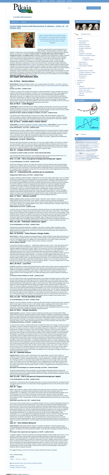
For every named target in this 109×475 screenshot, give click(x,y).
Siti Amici (69, 1)
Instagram (54, 450)
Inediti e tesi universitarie (85, 92)
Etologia (81, 50)
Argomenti (80, 38)
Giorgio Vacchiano (37, 463)
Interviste (81, 93)
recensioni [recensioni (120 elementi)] (93, 156)
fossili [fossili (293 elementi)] (95, 150)
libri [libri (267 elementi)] (81, 153)
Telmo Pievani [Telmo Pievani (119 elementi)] (94, 158)
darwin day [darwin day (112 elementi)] (78, 147)
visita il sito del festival (29, 450)
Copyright (52, 1)
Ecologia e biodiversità (85, 48)
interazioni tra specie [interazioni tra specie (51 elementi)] (93, 151)
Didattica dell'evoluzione (85, 74)
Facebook (48, 450)
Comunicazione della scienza (87, 88)
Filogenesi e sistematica (85, 53)
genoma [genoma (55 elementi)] (76, 151)
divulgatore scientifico (32, 124)
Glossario (83, 134)
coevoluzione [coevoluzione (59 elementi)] (88, 143)
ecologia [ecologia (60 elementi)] (91, 147)
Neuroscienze (82, 62)
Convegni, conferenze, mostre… (87, 72)
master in (43, 85)
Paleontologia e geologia (85, 65)
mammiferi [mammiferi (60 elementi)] (93, 153)
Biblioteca (81, 86)
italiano (45, 124)
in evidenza (80, 82)
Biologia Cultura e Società (17, 465)
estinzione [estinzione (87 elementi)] (96, 147)
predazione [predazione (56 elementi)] (84, 156)
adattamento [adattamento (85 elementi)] (78, 141)
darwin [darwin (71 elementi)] (96, 145)
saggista (41, 124)
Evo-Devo (81, 52)
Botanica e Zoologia (84, 46)
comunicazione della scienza (54, 85)
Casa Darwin (86, 58)
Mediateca (82, 95)
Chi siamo (44, 1)
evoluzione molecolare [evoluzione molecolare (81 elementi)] (86, 148)
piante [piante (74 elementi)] (79, 156)
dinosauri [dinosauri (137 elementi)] (86, 147)
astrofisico (22, 124)
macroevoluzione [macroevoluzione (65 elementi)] (87, 153)
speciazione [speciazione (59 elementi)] (77, 158)
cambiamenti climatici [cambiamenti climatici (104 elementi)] (90, 142)
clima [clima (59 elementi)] (84, 143)
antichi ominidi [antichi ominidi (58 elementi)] (86, 141)
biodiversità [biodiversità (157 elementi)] (79, 142)
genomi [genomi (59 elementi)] (80, 151)
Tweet (11, 459)
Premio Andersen (40, 126)
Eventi (78, 68)
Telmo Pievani (28, 463)
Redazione (23, 22)
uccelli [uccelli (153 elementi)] (89, 160)
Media (78, 84)
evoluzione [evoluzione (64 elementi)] (77, 148)
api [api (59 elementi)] (97, 141)
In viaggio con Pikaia (88, 59)
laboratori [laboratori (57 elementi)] (77, 153)
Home (38, 1)
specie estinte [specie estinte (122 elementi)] (85, 158)
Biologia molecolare (84, 44)
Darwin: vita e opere (84, 90)
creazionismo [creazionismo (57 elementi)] (91, 145)
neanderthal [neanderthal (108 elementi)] (90, 155)
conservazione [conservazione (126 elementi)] (84, 145)
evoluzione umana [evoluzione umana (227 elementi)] (83, 150)
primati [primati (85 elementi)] (88, 156)
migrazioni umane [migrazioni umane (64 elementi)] (79, 155)
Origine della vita (83, 64)
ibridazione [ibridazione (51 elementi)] (84, 151)
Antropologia (82, 42)
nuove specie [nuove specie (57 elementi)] (96, 155)
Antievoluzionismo (84, 41)
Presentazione (61, 1)
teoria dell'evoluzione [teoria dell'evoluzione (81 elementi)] (80, 160)
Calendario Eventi (85, 34)
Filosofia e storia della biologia (87, 55)
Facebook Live (83, 76)
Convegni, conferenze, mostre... (18, 467)
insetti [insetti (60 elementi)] (87, 151)
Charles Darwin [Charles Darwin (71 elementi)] (79, 143)
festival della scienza (17, 463)
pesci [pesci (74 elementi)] (76, 156)
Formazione (82, 78)
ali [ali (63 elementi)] (82, 141)
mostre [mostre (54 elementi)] (84, 155)
